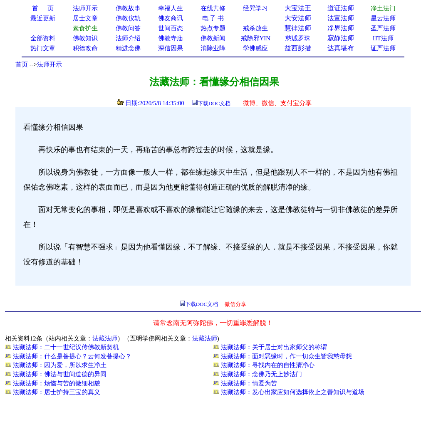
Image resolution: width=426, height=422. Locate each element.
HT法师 (383, 38)
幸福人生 (170, 8)
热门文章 (42, 48)
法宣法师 (340, 18)
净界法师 (340, 28)
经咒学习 (255, 8)
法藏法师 (104, 338)
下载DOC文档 (214, 103)
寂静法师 (340, 38)
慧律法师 (298, 28)
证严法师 (383, 48)
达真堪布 (340, 48)
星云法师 (383, 18)
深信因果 (170, 48)
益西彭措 (298, 48)
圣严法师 (383, 28)
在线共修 (213, 8)
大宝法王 (298, 8)
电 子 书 (213, 18)
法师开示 (49, 64)
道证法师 (340, 8)
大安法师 (298, 18)
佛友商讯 (170, 18)
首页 (21, 64)
